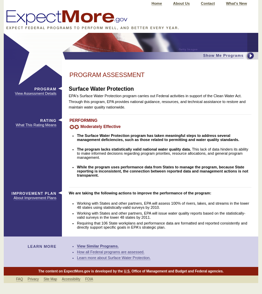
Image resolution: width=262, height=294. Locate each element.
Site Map (50, 279)
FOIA (89, 279)
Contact (208, 3)
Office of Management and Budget (159, 271)
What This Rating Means (36, 125)
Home (157, 3)
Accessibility (71, 279)
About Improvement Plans (35, 198)
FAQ (19, 279)
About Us (181, 3)
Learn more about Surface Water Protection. (113, 258)
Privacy (33, 279)
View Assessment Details (35, 93)
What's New (236, 3)
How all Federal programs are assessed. (110, 252)
